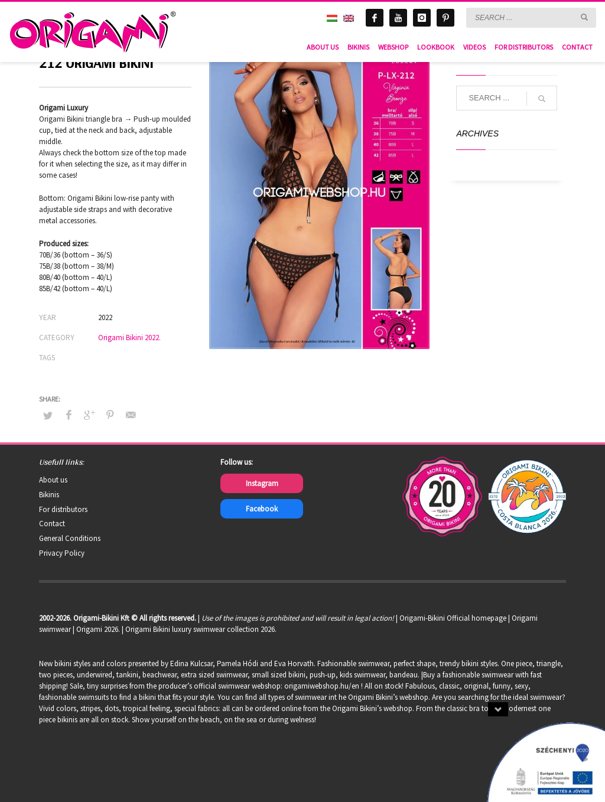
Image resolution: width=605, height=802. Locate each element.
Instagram (262, 483)
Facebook (262, 509)
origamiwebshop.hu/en (321, 686)
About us (53, 480)
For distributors (63, 509)
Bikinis (49, 495)
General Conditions (69, 538)
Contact (52, 524)
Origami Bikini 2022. (129, 337)
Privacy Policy (61, 553)
